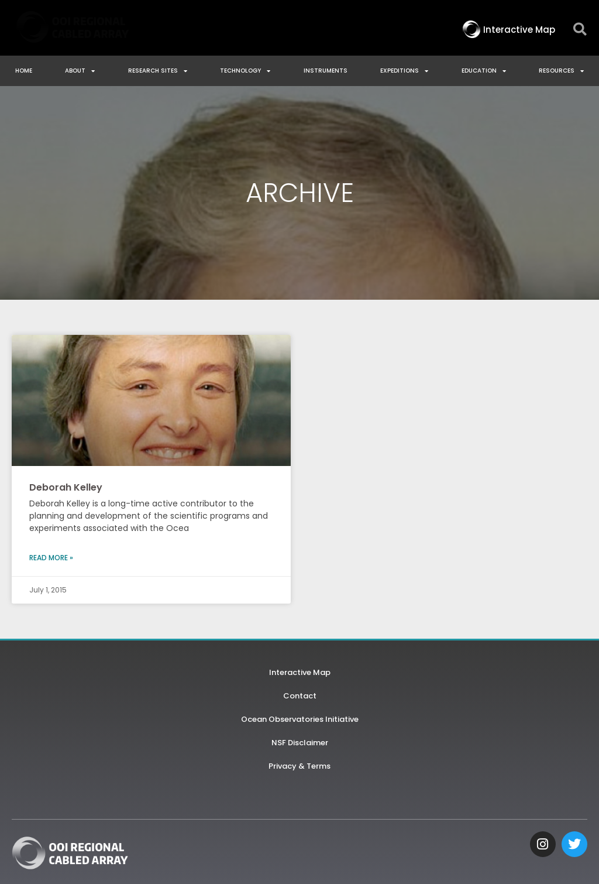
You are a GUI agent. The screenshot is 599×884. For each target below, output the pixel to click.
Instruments (325, 70)
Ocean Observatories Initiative (300, 719)
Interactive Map (300, 672)
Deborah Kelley (65, 487)
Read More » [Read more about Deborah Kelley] (51, 558)
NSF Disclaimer (299, 742)
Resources (561, 71)
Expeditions (404, 71)
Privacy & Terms (299, 766)
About (80, 71)
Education (484, 71)
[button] (580, 29)
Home (23, 70)
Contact (299, 695)
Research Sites (157, 71)
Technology (245, 71)
